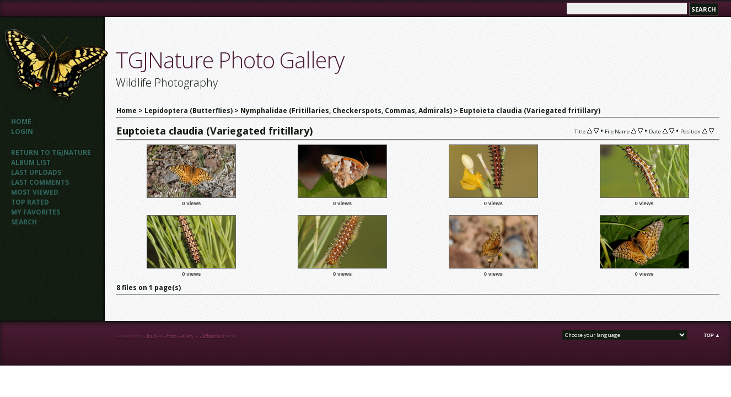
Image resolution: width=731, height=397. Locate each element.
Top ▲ (711, 335)
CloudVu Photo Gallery (168, 336)
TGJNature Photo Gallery (230, 60)
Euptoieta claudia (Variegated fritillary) (530, 110)
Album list (31, 162)
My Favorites (35, 212)
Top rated (30, 202)
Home (21, 121)
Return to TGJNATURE (51, 152)
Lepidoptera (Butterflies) (188, 110)
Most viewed (34, 192)
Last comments (40, 182)
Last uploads (36, 172)
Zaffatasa (210, 336)
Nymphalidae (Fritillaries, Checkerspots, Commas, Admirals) (346, 110)
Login (22, 131)
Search (24, 222)
